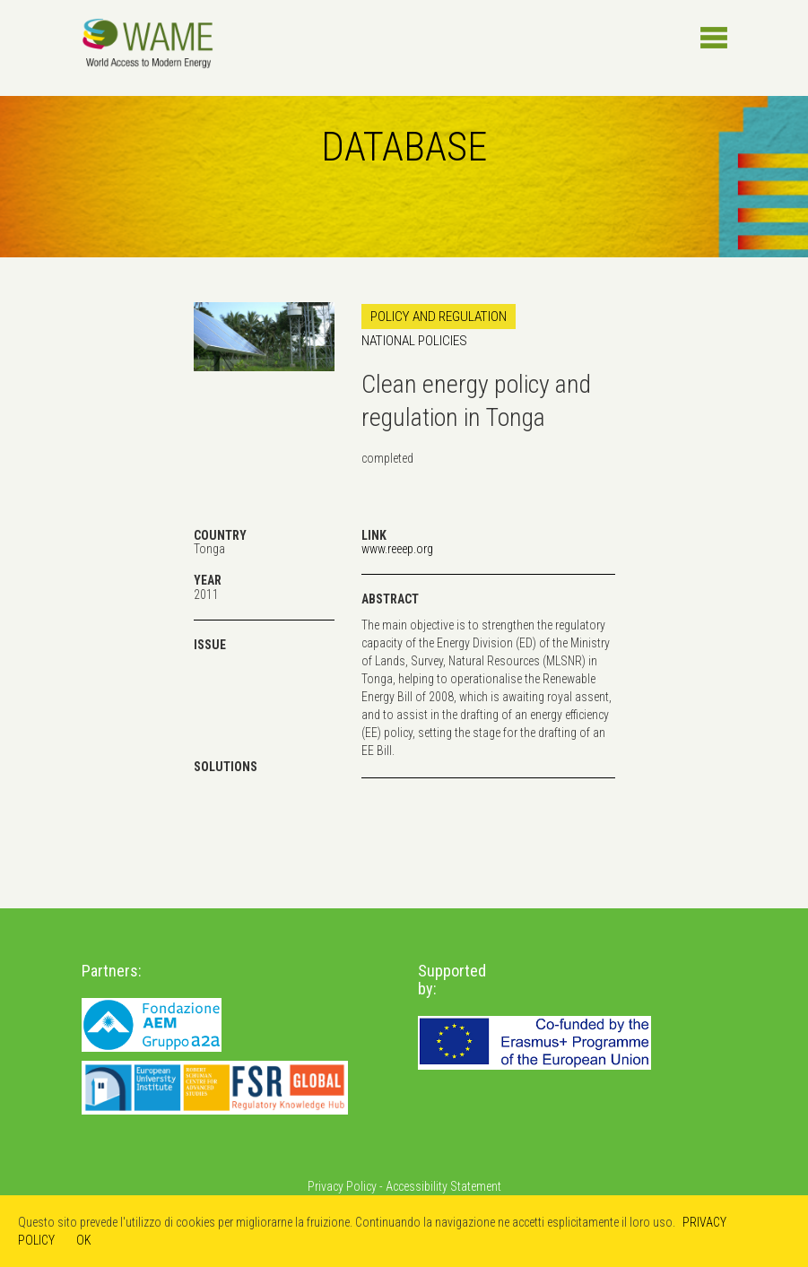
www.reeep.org (397, 549)
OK (83, 1240)
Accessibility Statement (443, 1186)
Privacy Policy (342, 1186)
